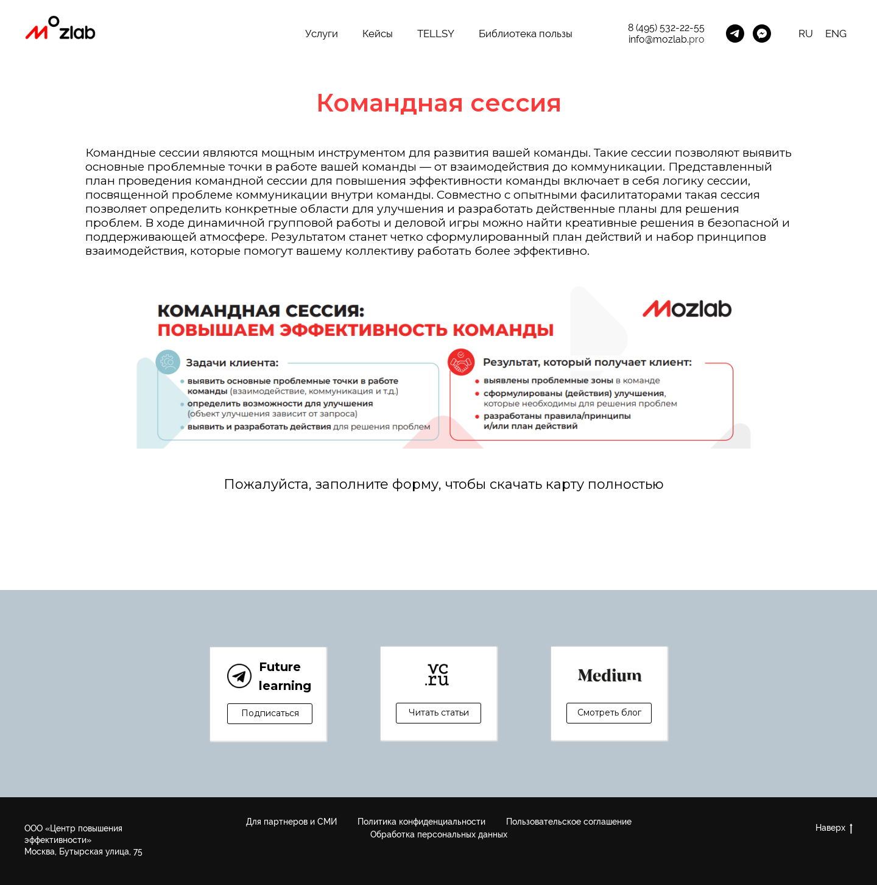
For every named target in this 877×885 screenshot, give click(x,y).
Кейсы (377, 33)
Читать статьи (439, 712)
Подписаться (270, 713)
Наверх (834, 828)
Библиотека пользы (525, 33)
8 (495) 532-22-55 (666, 28)
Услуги (321, 33)
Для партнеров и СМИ (291, 821)
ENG (836, 33)
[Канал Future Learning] (735, 33)
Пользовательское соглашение (569, 821)
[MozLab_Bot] (762, 33)
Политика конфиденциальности (421, 821)
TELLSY (435, 33)
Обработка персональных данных (438, 834)
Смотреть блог (609, 712)
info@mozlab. (659, 39)
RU (805, 33)
